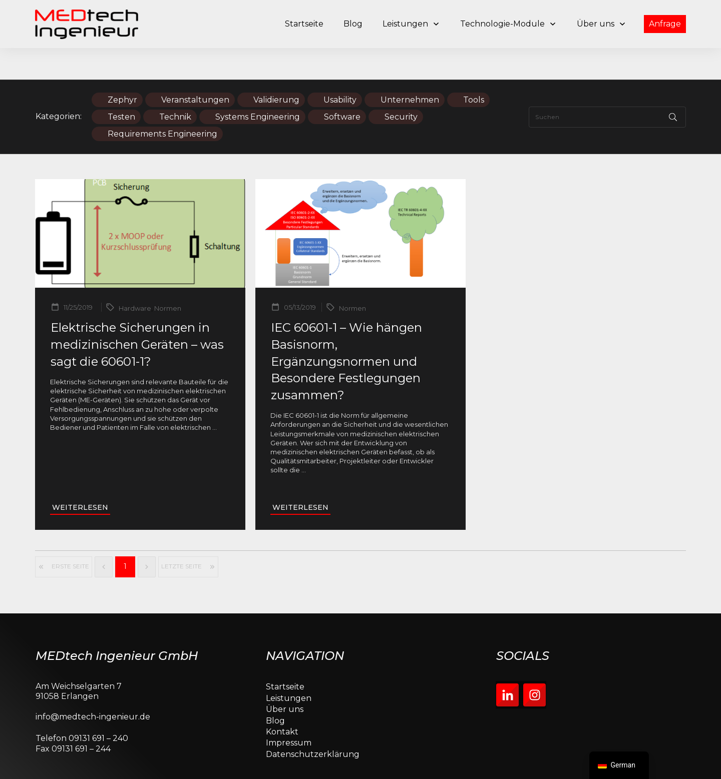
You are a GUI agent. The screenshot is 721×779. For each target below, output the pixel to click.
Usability (339, 68)
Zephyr (122, 68)
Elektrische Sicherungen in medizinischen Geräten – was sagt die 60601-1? (137, 313)
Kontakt (282, 700)
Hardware (135, 277)
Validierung (276, 68)
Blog (275, 689)
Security (401, 85)
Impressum (288, 711)
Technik (175, 85)
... (214, 396)
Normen (167, 277)
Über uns (284, 677)
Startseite (285, 655)
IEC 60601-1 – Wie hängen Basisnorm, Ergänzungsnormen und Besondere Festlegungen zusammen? (346, 330)
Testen (121, 85)
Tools (473, 68)
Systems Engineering (257, 85)
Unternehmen (410, 68)
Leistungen (288, 666)
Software (342, 85)
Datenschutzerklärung (312, 722)
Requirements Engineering (162, 102)
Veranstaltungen (195, 68)
